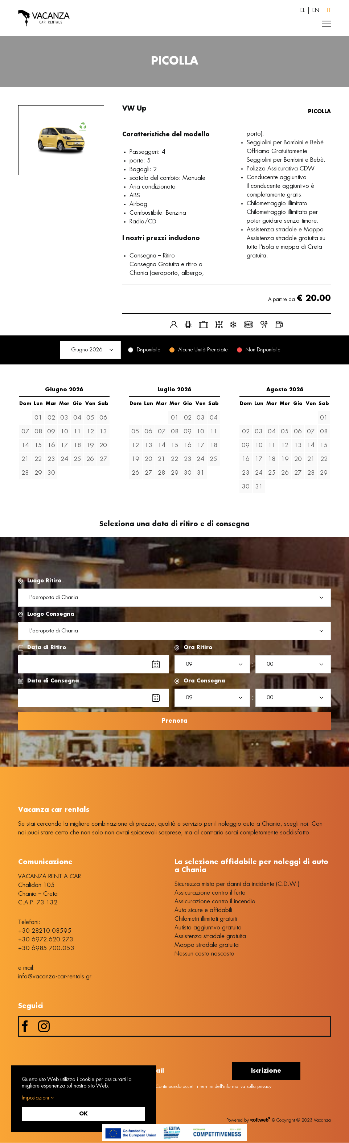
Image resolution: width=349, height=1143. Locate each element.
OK (83, 1114)
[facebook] (25, 1026)
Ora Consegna (204, 681)
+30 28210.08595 (44, 931)
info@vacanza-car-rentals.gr (54, 977)
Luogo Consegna (50, 614)
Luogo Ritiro (44, 580)
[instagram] (44, 1026)
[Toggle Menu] (326, 24)
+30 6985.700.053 (46, 949)
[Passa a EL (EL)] (302, 10)
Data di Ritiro (46, 647)
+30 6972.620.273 (45, 940)
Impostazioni (38, 1098)
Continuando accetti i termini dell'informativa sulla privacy (209, 1087)
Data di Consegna (53, 681)
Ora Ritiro (198, 647)
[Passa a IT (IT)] (329, 10)
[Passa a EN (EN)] (315, 10)
